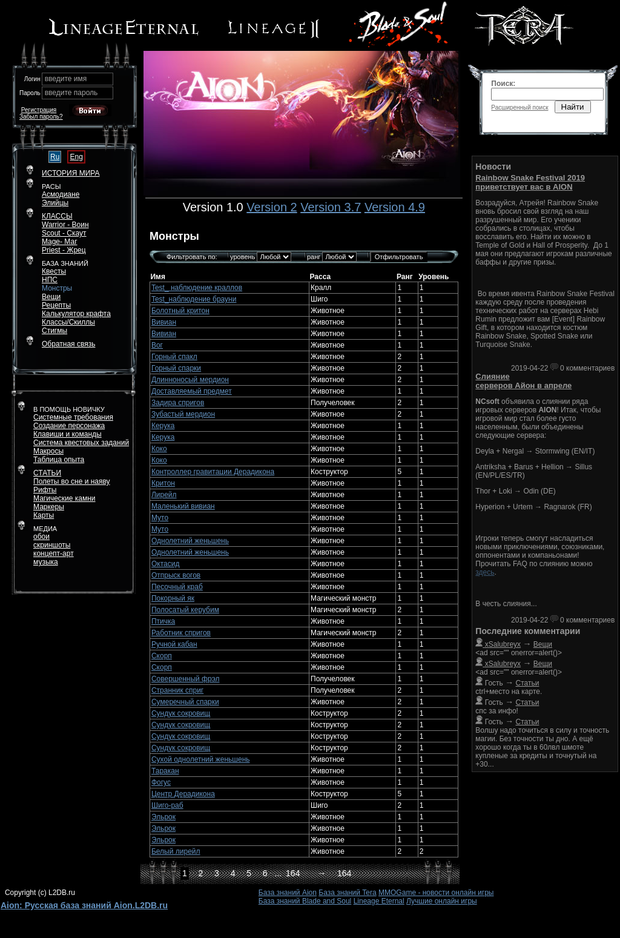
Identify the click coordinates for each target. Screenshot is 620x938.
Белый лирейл (175, 851)
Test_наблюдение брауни (193, 299)
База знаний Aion (288, 892)
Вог (157, 345)
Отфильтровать (399, 256)
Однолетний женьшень (190, 541)
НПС (50, 280)
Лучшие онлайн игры (441, 901)
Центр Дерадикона (183, 794)
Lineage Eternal (379, 901)
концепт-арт (53, 553)
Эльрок (163, 817)
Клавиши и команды (67, 434)
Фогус (161, 782)
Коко (159, 448)
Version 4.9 (394, 207)
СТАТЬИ (47, 473)
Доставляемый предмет (191, 391)
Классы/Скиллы (68, 322)
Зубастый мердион (183, 414)
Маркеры (48, 507)
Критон (163, 483)
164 (293, 873)
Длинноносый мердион (190, 379)
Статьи (527, 683)
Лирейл (164, 494)
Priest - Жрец (64, 250)
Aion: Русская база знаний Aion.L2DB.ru (84, 905)
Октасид (165, 564)
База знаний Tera (347, 892)
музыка (45, 562)
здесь (484, 572)
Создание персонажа (69, 425)
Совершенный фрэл (185, 679)
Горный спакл (174, 356)
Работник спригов (181, 633)
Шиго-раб (167, 805)
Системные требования (73, 417)
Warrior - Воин (65, 224)
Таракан (165, 771)
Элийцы (55, 203)
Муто (159, 518)
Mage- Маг (60, 241)
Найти (572, 106)
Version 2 (271, 207)
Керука (162, 425)
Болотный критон (180, 310)
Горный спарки (176, 368)
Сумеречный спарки (185, 702)
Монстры (57, 288)
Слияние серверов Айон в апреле (523, 381)
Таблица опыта (58, 459)
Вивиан (163, 322)
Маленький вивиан (183, 506)
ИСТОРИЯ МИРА (70, 173)
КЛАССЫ (57, 216)
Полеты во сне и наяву (71, 481)
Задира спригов (177, 402)
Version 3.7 (330, 207)
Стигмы (54, 330)
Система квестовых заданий (81, 442)
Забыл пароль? (41, 116)
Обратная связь (68, 344)
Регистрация (38, 110)
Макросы (48, 451)
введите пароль (71, 92)
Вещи (51, 296)
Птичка (163, 621)
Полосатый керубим (185, 610)
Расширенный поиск (519, 107)
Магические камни (64, 498)
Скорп (161, 656)
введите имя (66, 78)
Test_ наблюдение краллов (196, 287)
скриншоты (51, 545)
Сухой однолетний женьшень (200, 759)
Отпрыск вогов (175, 575)
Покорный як (172, 598)
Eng (76, 157)
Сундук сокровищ (180, 713)
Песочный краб (177, 587)
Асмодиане (60, 194)
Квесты (54, 271)
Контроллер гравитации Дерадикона (212, 471)
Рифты (44, 490)
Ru (54, 157)
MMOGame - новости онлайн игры (435, 892)
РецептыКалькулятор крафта (76, 309)
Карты (43, 515)
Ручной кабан (174, 644)
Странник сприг (177, 690)
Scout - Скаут (64, 233)
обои (41, 536)
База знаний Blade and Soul (305, 901)
